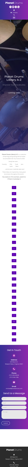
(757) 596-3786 (14, 377)
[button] (14, 17)
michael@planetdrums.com (14, 388)
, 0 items (14, 12)
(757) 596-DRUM (14, 375)
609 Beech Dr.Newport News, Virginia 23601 (14, 458)
